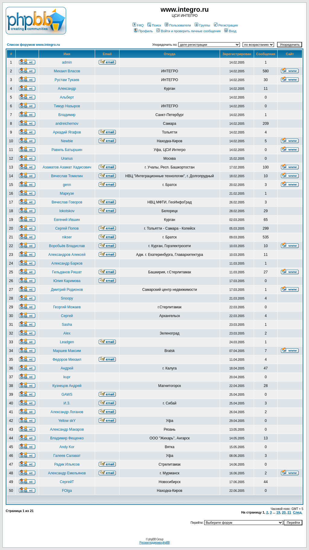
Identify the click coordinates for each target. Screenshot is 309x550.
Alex (66, 333)
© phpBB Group (154, 539)
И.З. (66, 403)
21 (289, 512)
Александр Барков (66, 263)
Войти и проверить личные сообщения (188, 31)
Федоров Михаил (67, 359)
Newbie (67, 141)
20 (283, 512)
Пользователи (178, 25)
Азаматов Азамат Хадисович (67, 167)
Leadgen (67, 342)
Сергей (67, 316)
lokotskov (67, 211)
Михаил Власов (67, 71)
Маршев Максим (67, 351)
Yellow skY (67, 421)
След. (297, 512)
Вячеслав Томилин (67, 176)
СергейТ (67, 482)
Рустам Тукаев (67, 80)
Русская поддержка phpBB (154, 542)
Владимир (66, 115)
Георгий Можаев (67, 307)
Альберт (67, 97)
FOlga (67, 491)
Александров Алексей (66, 255)
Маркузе (67, 193)
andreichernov (67, 123)
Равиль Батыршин (67, 150)
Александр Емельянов (67, 473)
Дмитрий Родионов (67, 290)
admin (67, 62)
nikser (67, 237)
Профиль (143, 31)
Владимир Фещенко (67, 438)
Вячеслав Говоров (67, 202)
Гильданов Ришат (67, 272)
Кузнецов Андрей (66, 386)
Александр (67, 88)
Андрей (67, 368)
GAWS (67, 394)
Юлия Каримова (67, 281)
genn (67, 185)
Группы (202, 25)
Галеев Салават (67, 456)
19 (278, 512)
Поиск (154, 25)
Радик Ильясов (67, 464)
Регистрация (226, 25)
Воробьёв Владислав (67, 246)
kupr (66, 377)
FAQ (138, 25)
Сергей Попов (67, 228)
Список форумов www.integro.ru (33, 44)
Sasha (67, 324)
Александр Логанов (67, 412)
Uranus (67, 158)
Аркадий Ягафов (67, 132)
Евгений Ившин (67, 220)
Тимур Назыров (67, 106)
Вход (230, 31)
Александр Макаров (67, 429)
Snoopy (67, 298)
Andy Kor (66, 447)
